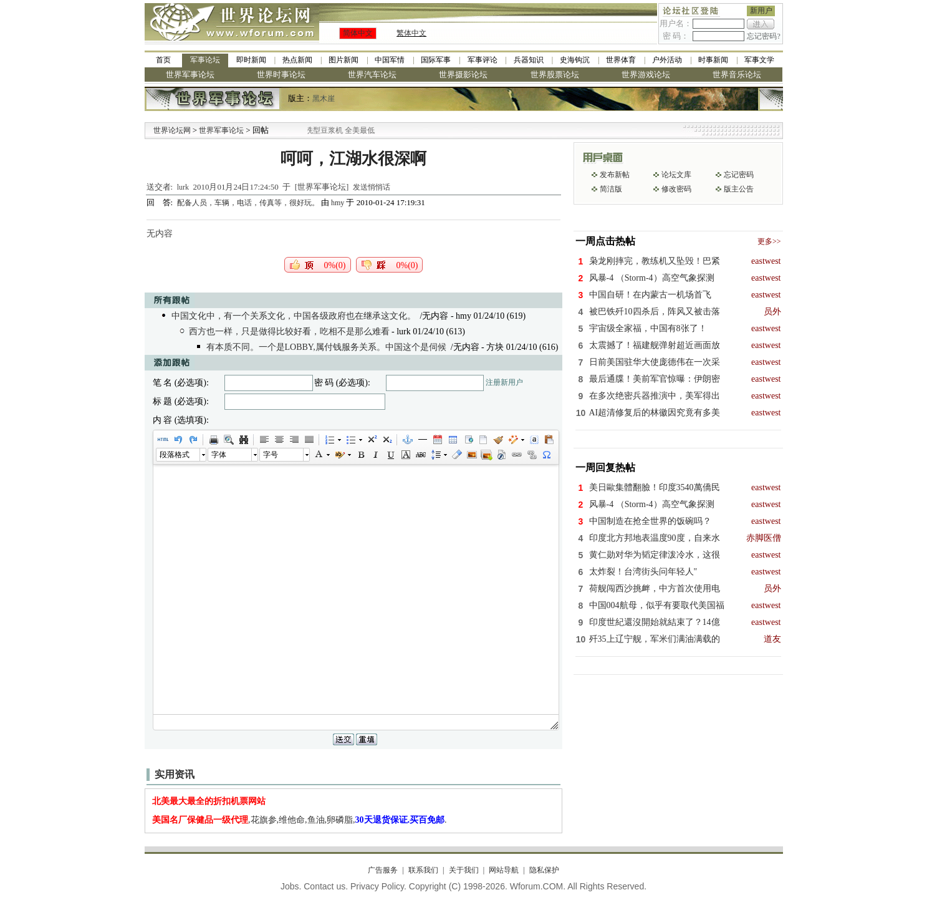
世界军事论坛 (190, 74)
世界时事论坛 (281, 74)
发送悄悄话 (371, 187)
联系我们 (423, 870)
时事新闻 (713, 60)
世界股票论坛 (555, 74)
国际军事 (436, 60)
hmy (337, 202)
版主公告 (739, 189)
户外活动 (667, 60)
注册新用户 (504, 382)
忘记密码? (763, 36)
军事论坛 (205, 60)
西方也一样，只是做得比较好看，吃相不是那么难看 (289, 331)
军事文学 (759, 60)
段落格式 (175, 454)
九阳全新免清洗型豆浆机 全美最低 (338, 130)
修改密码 (676, 189)
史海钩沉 (575, 60)
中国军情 (390, 60)
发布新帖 (615, 174)
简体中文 (358, 33)
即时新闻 (251, 60)
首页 (163, 60)
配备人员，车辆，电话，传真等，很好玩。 (249, 202)
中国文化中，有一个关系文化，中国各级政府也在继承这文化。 (293, 316)
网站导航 (504, 870)
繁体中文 (411, 33)
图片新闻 (343, 60)
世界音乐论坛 (737, 74)
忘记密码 (739, 174)
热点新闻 (297, 60)
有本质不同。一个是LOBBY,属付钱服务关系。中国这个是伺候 (326, 347)
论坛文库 (676, 174)
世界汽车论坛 (372, 74)
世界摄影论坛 (463, 74)
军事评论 (482, 60)
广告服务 (383, 870)
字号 (270, 454)
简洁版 (611, 189)
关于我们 (464, 870)
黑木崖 (323, 98)
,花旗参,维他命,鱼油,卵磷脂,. (299, 820)
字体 (218, 454)
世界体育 (621, 60)
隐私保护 (544, 870)
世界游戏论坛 (646, 74)
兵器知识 (529, 60)
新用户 (761, 10)
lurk (183, 187)
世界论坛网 (172, 130)
